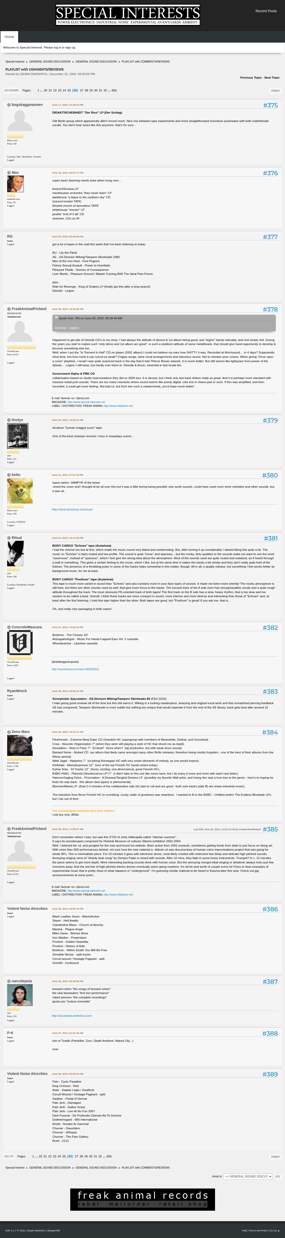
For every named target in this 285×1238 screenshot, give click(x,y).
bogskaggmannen (27, 105)
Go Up (9, 1156)
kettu (16, 475)
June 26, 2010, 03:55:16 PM (67, 908)
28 (86, 90)
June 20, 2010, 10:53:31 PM (67, 420)
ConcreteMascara (27, 627)
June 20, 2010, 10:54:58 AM (67, 309)
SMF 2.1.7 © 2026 (15, 1230)
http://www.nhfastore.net (118, 405)
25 (69, 90)
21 (50, 90)
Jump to (217, 1176)
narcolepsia (22, 981)
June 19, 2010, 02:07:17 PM (67, 172)
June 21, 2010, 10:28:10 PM (67, 627)
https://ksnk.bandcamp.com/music (72, 509)
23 (59, 90)
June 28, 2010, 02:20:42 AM (67, 1073)
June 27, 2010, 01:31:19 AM (67, 1033)
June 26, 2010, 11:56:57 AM (67, 829)
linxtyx (17, 420)
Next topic (272, 77)
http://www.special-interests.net (86, 401)
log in (57, 47)
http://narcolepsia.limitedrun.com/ (72, 1015)
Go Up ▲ (275, 1230)
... (42, 90)
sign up (70, 47)
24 (64, 90)
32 (105, 90)
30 (96, 90)
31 (100, 90)
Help (244, 1230)
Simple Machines (36, 1230)
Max (15, 172)
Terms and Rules (258, 1230)
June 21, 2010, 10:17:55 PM (67, 537)
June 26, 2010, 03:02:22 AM (67, 691)
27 (81, 90)
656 (114, 90)
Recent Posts (266, 11)
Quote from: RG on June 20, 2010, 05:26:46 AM (90, 318)
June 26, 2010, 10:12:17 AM (67, 731)
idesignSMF (53, 1230)
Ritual (17, 538)
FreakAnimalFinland (29, 309)
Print (275, 90)
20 (45, 90)
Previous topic (251, 77)
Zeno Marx (21, 732)
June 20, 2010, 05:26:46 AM (67, 236)
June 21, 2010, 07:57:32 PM (67, 474)
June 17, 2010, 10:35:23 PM (67, 104)
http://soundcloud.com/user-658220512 (75, 669)
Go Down (11, 90)
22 (55, 90)
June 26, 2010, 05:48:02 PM (67, 981)
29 (91, 90)
